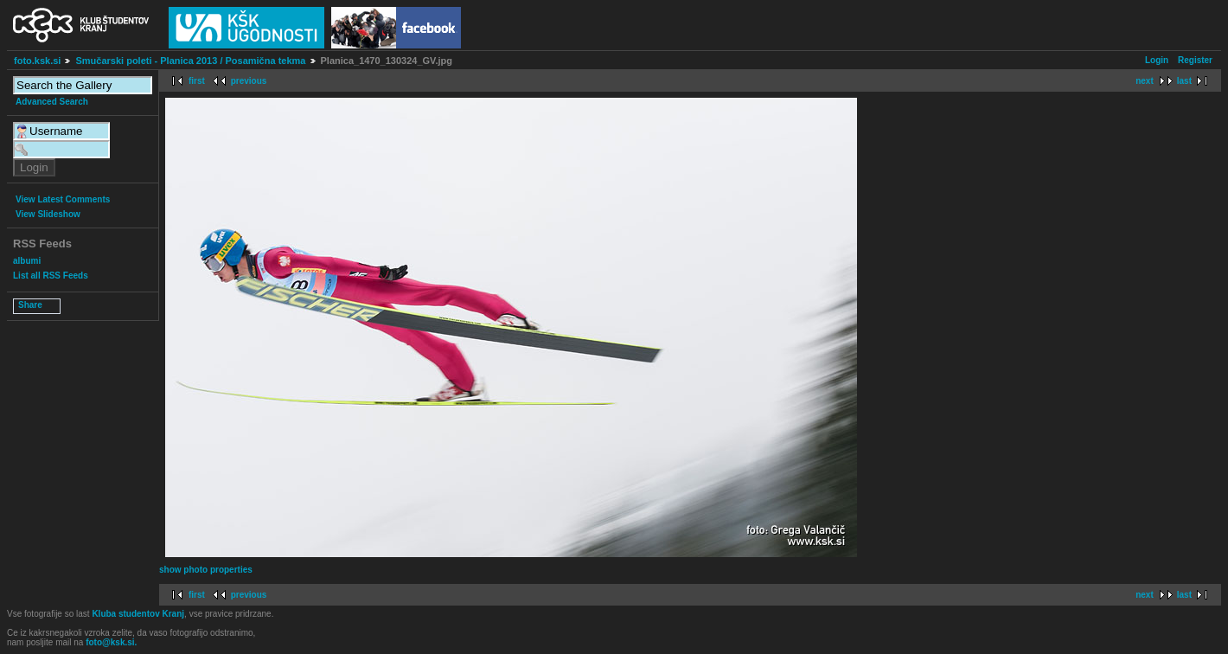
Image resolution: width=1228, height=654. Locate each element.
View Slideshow (48, 214)
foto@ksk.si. (111, 642)
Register (1195, 60)
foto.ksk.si (37, 60)
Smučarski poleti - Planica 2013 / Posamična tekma (190, 60)
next (1144, 81)
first (197, 81)
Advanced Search (52, 101)
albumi (27, 261)
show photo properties (206, 569)
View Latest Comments (63, 199)
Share (30, 305)
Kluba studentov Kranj (138, 614)
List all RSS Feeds (50, 275)
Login (1156, 60)
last (1184, 81)
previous (249, 81)
